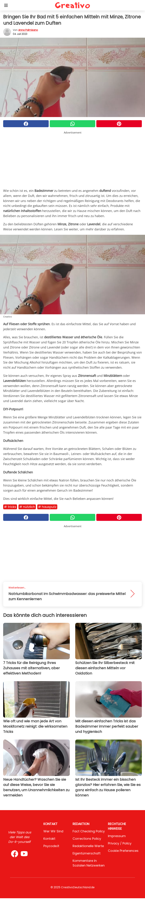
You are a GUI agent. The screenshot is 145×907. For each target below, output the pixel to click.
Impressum (117, 836)
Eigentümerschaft (87, 853)
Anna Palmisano (28, 30)
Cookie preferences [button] (123, 850)
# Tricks (10, 507)
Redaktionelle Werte (88, 846)
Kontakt (49, 838)
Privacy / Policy (119, 843)
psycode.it (51, 846)
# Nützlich (27, 507)
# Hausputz (47, 507)
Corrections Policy (87, 838)
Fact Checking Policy (89, 831)
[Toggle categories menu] (6, 5)
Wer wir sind (53, 831)
